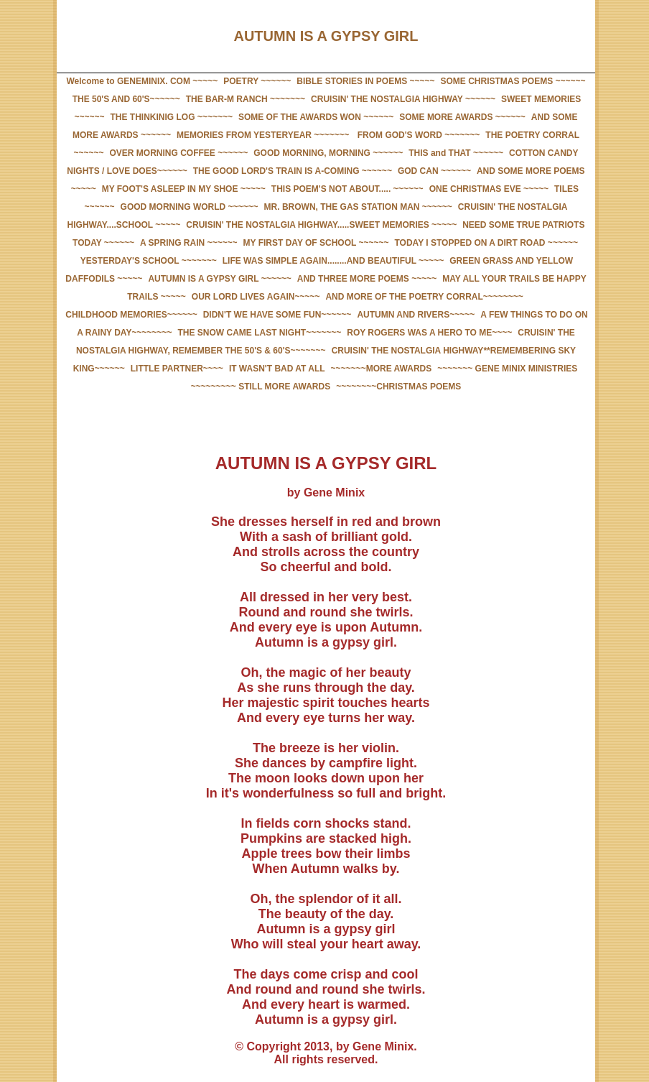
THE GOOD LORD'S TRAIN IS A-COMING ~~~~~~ (292, 171)
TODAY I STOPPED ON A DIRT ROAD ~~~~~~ (486, 243)
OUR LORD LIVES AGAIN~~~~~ (256, 297)
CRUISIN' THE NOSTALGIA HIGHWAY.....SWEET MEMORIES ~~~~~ (321, 225)
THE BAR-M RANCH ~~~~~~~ (245, 99)
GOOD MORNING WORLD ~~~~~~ (189, 207)
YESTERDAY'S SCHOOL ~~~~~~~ (148, 261)
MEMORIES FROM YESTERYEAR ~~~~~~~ (263, 135)
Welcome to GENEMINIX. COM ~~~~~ (142, 81)
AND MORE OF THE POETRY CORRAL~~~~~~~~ (424, 297)
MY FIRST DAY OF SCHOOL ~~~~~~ (316, 243)
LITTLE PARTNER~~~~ (177, 369)
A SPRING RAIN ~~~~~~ (189, 243)
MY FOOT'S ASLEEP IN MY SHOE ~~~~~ (184, 189)
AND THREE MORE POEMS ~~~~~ (366, 279)
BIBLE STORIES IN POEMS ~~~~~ (365, 81)
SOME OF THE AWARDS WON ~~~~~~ (315, 117)
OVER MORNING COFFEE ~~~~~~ (178, 153)
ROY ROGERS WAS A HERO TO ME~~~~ (429, 333)
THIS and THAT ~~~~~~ (455, 153)
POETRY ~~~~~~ (257, 81)
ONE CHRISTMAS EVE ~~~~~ (488, 189)
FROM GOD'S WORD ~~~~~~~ (417, 135)
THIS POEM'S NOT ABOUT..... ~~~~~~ (347, 189)
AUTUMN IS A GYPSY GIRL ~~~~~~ (219, 279)
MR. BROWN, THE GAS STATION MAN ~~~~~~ (358, 207)
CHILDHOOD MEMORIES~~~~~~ (131, 315)
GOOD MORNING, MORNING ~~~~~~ (328, 153)
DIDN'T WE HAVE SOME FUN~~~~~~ (277, 315)
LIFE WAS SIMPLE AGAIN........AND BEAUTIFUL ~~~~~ (333, 261)
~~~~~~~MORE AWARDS (381, 369)
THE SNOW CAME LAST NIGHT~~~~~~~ (260, 333)
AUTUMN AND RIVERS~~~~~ (416, 315)
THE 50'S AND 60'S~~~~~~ (126, 99)
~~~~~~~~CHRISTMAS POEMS (398, 387)
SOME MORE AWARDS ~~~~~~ (462, 117)
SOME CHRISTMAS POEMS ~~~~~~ (513, 81)
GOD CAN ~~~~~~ (434, 171)
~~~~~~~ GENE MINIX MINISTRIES (507, 369)
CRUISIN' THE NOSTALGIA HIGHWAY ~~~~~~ (403, 99)
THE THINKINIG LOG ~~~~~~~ (172, 117)
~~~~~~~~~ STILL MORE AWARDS (260, 387)
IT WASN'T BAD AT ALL (277, 369)
